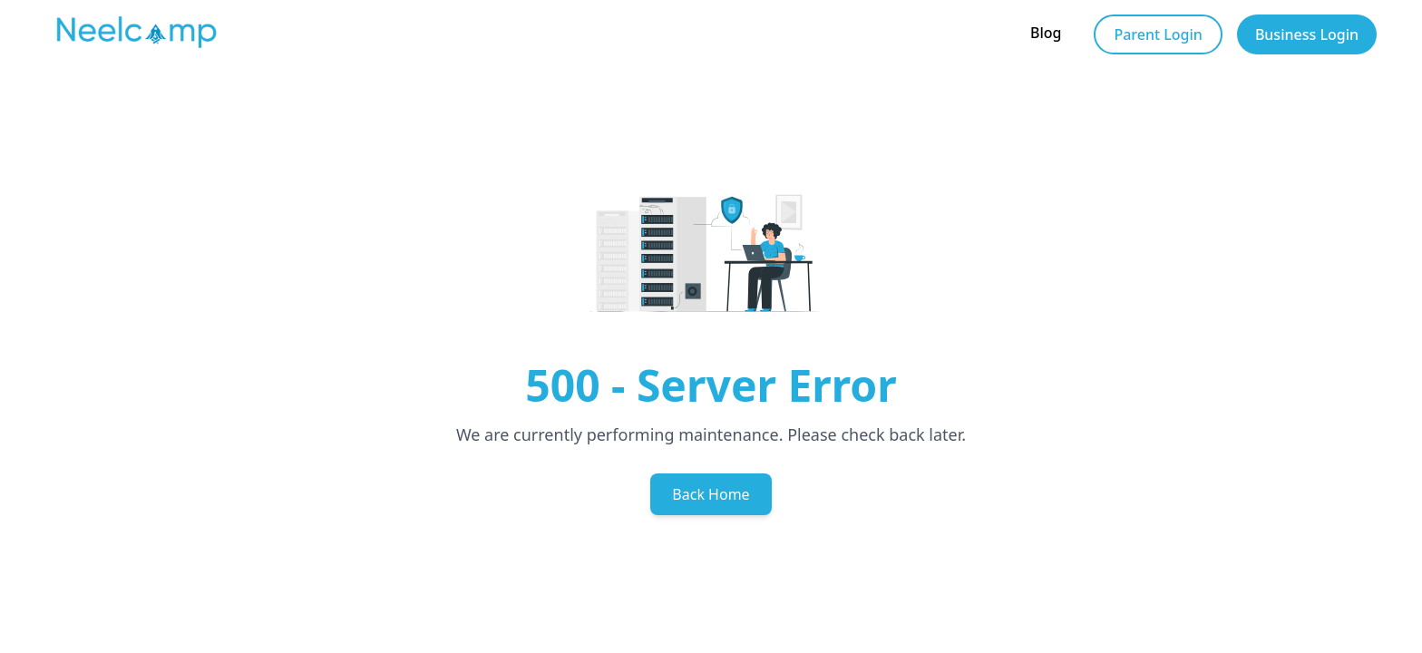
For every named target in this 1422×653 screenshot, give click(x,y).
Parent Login (1158, 34)
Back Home (710, 494)
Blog (1045, 33)
